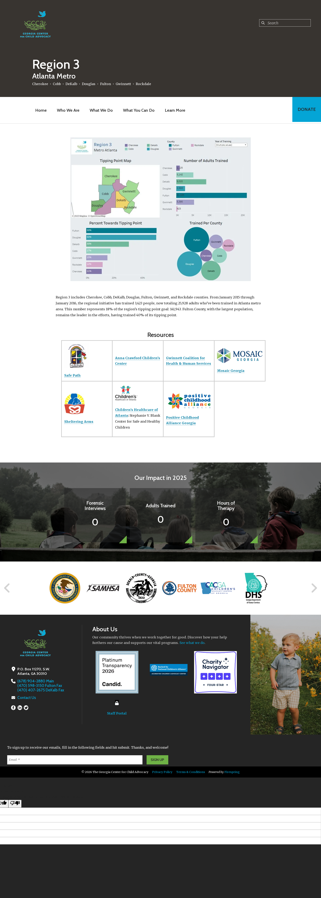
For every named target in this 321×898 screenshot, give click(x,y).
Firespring (232, 772)
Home (40, 110)
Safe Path (72, 375)
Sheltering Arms (78, 422)
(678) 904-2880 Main (35, 681)
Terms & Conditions (190, 772)
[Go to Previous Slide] (7, 588)
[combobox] (285, 23)
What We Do (100, 110)
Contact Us (26, 697)
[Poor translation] (14, 804)
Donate (306, 110)
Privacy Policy (162, 772)
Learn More (174, 110)
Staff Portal (117, 713)
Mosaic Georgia (230, 371)
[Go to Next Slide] (314, 588)
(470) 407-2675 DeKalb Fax (39, 690)
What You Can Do (138, 110)
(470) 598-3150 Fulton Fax (39, 685)
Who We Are (67, 110)
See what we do (192, 643)
